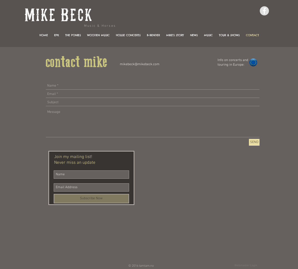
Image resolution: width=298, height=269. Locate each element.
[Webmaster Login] (246, 265)
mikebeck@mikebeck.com (139, 64)
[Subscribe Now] (91, 198)
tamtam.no (146, 266)
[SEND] (254, 142)
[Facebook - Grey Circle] (264, 10)
